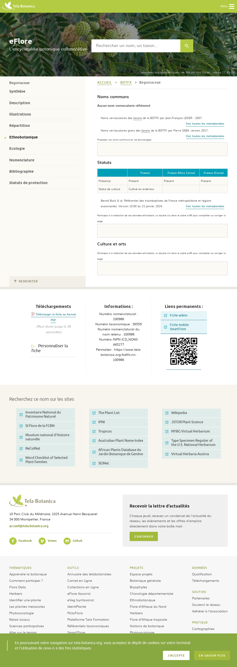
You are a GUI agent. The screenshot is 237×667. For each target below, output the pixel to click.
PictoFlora (75, 613)
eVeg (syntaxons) (80, 600)
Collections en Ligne (83, 587)
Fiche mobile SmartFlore (176, 327)
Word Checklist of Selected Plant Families (44, 460)
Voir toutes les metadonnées (205, 123)
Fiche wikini (175, 315)
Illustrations (20, 114)
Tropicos (102, 431)
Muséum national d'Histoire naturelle (44, 437)
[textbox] (135, 45)
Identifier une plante (25, 600)
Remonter (26, 281)
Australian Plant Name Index (118, 440)
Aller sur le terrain (23, 632)
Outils (73, 568)
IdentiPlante (76, 606)
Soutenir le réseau (206, 604)
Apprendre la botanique (28, 574)
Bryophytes (138, 587)
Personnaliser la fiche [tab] (49, 348)
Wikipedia (176, 413)
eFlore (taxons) (78, 593)
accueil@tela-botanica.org (28, 526)
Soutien (199, 592)
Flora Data (17, 587)
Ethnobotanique (23, 137)
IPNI (99, 422)
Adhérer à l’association (210, 611)
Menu (228, 6)
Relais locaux (19, 619)
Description (19, 103)
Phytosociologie (21, 613)
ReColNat (30, 448)
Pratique (200, 622)
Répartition (19, 125)
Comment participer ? (26, 580)
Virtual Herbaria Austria (187, 454)
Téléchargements (205, 580)
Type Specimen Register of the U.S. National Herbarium (190, 442)
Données (199, 568)
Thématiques (20, 568)
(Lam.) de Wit (165, 72)
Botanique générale (145, 580)
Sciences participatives (26, 625)
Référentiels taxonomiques (88, 625)
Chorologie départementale (151, 593)
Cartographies (203, 628)
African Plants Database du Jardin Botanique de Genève (118, 452)
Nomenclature (21, 160)
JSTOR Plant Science (184, 422)
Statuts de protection (28, 183)
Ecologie (17, 148)
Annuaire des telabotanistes (89, 574)
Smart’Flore (76, 632)
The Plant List (106, 413)
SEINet (101, 463)
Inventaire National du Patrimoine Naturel (40, 414)
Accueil (104, 83)
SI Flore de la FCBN (37, 426)
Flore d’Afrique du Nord (148, 606)
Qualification (202, 574)
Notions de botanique (147, 625)
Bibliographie (21, 171)
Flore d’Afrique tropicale (148, 619)
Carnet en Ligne (79, 580)
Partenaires (201, 598)
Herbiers (15, 593)
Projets (136, 568)
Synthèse (17, 91)
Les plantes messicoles (27, 606)
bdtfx (126, 83)
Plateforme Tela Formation (88, 619)
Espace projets (141, 574)
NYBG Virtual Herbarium (187, 431)
